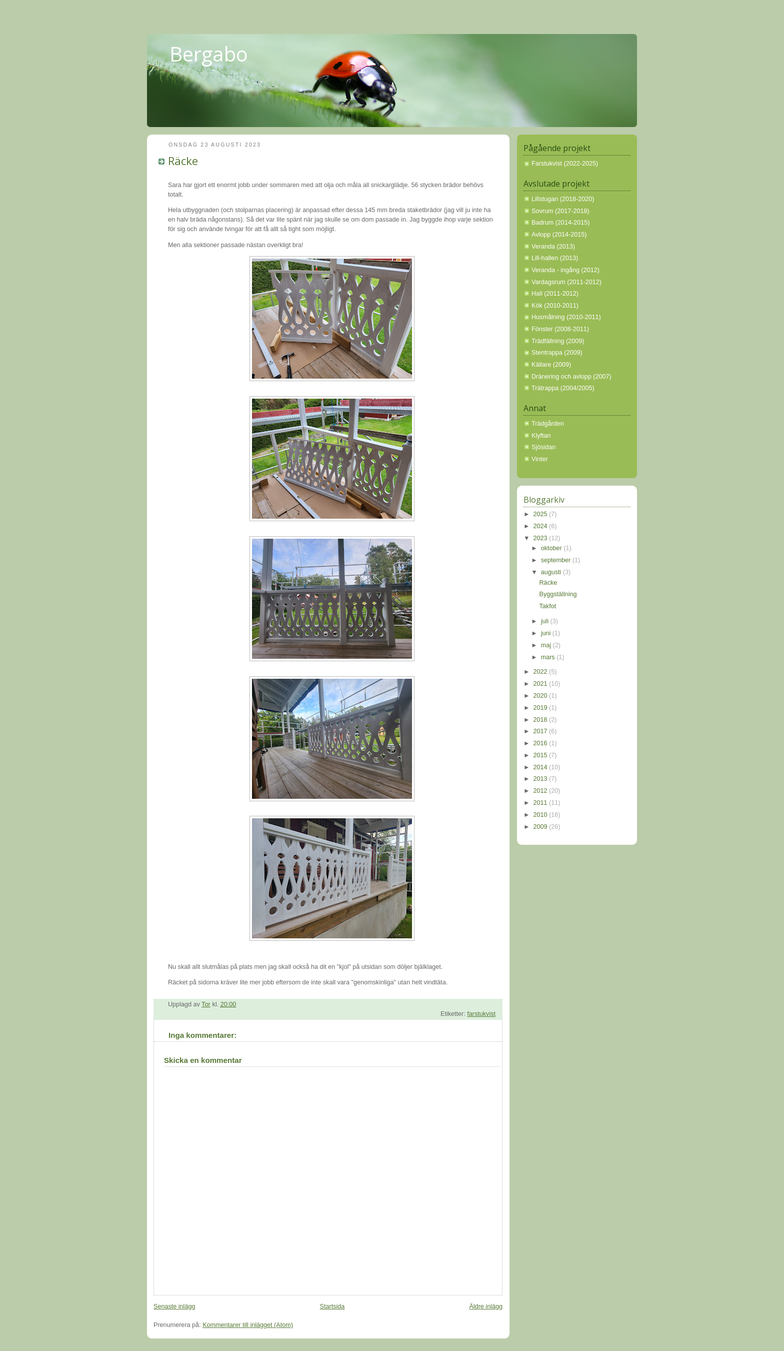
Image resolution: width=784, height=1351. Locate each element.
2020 (542, 695)
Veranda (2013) (553, 246)
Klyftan (541, 435)
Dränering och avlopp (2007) (572, 376)
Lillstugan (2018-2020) (563, 199)
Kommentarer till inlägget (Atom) (247, 1324)
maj (547, 645)
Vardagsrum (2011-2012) (567, 282)
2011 (542, 802)
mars (549, 657)
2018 (542, 719)
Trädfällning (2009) (558, 341)
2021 (542, 683)
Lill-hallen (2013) (555, 258)
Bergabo (209, 54)
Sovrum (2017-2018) (561, 211)
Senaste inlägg (174, 1306)
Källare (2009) (551, 364)
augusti (552, 572)
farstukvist (481, 1013)
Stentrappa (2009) (557, 352)
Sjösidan (544, 447)
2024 (542, 526)
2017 (542, 731)
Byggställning (558, 594)
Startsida (332, 1306)
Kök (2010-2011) (555, 305)
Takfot (548, 606)
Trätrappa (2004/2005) (563, 388)
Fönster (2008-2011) (560, 329)
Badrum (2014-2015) (561, 222)
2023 (542, 538)
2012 (542, 790)
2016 (542, 743)
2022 (542, 671)
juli (545, 621)
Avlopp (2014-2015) (559, 234)
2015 (542, 755)
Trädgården (548, 423)
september (556, 560)
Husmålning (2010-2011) (566, 317)
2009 (542, 826)
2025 (542, 514)
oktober (552, 548)
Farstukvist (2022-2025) (565, 163)
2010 (542, 814)
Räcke (549, 582)
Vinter (540, 459)
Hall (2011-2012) (555, 293)
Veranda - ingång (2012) (566, 270)
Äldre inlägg (485, 1306)
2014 (542, 767)
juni (546, 633)
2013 (542, 778)
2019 (542, 707)
